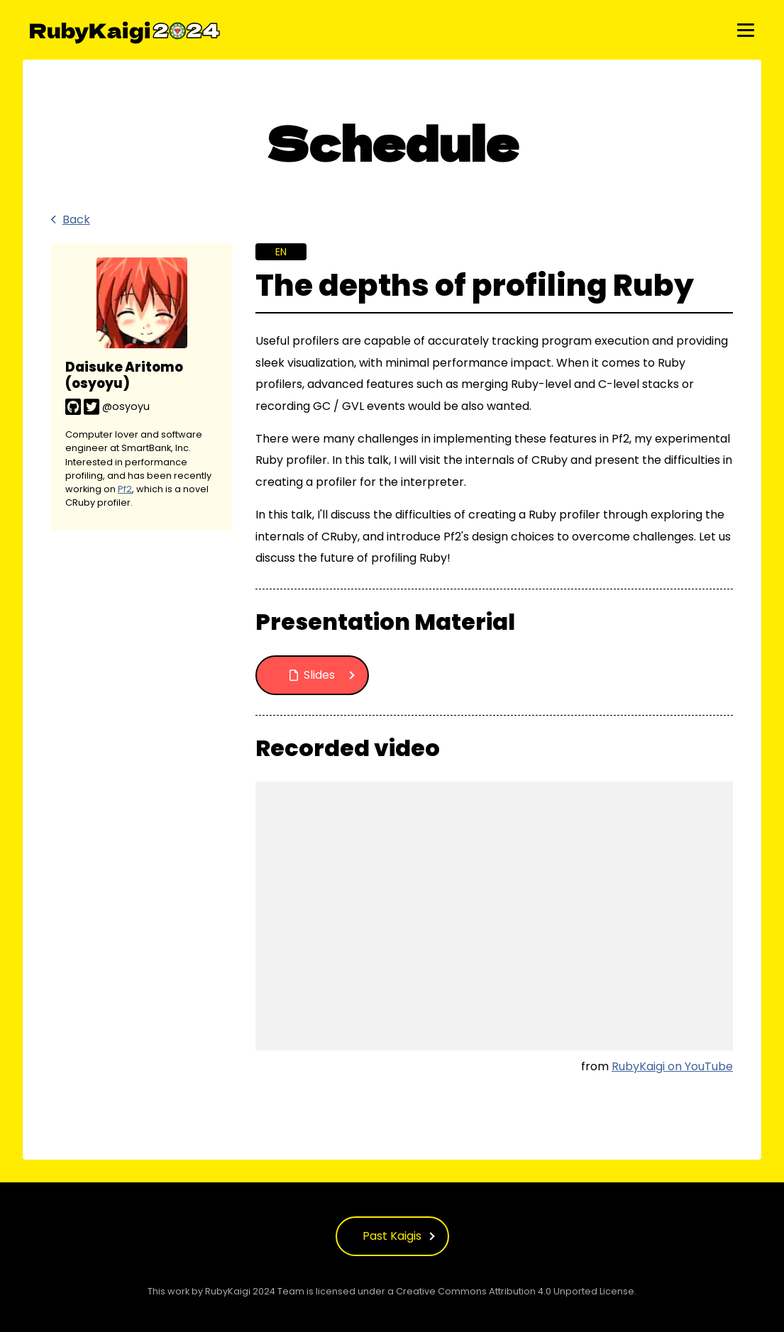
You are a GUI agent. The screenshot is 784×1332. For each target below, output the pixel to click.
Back (70, 220)
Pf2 (125, 489)
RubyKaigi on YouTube (672, 1066)
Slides (312, 675)
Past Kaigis (392, 1236)
